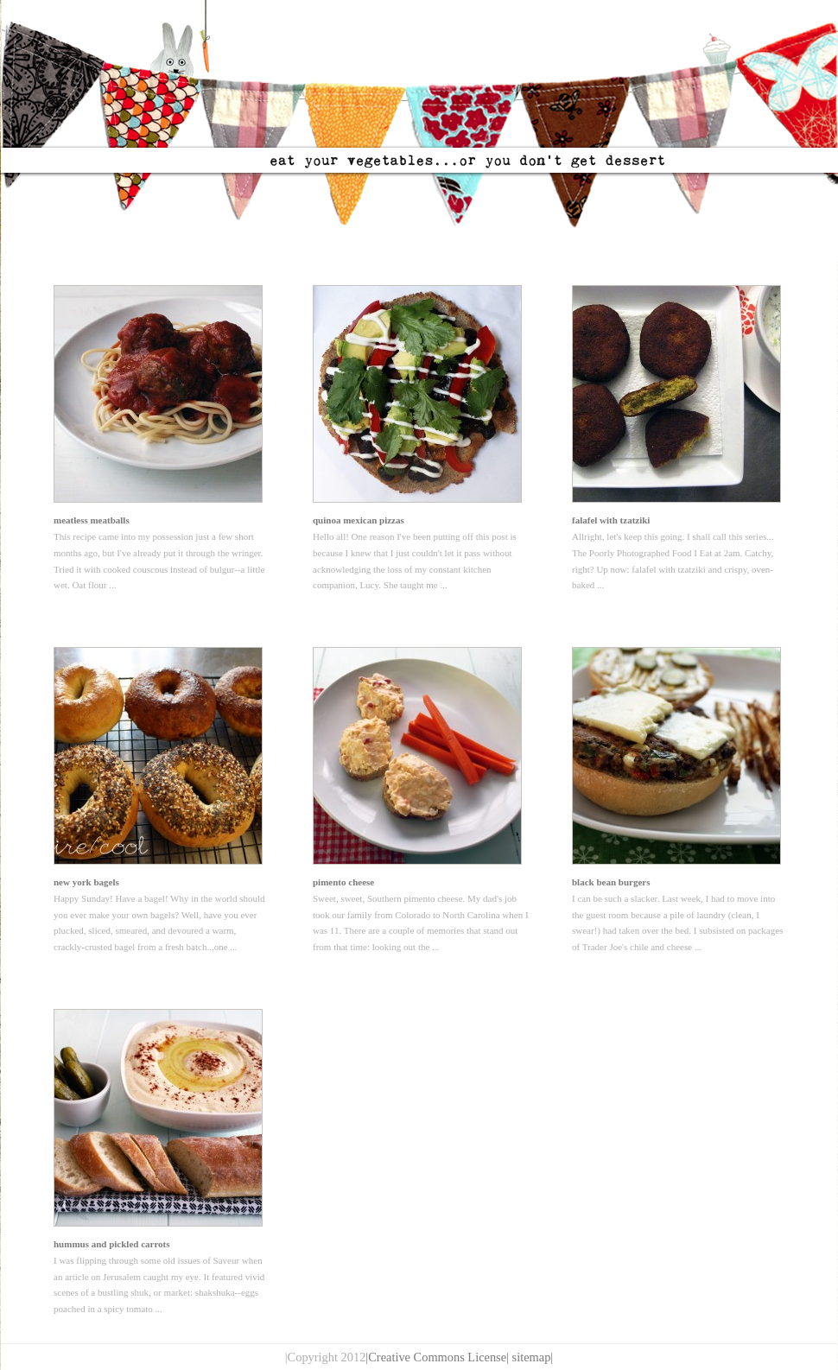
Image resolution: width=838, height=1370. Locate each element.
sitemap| (533, 1357)
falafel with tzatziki (611, 520)
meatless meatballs (92, 520)
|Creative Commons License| (437, 1357)
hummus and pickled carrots (112, 1244)
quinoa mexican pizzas (358, 520)
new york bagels (86, 882)
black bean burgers (611, 882)
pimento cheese (343, 882)
